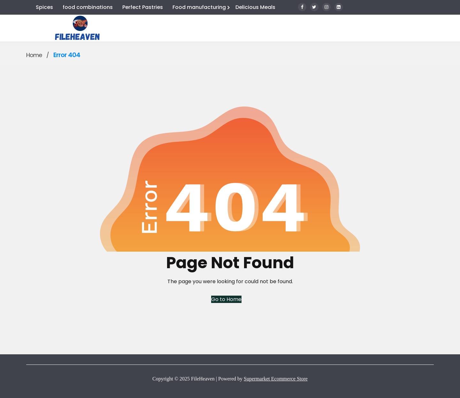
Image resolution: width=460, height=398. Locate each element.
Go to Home (226, 299)
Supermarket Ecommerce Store (276, 378)
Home (34, 55)
